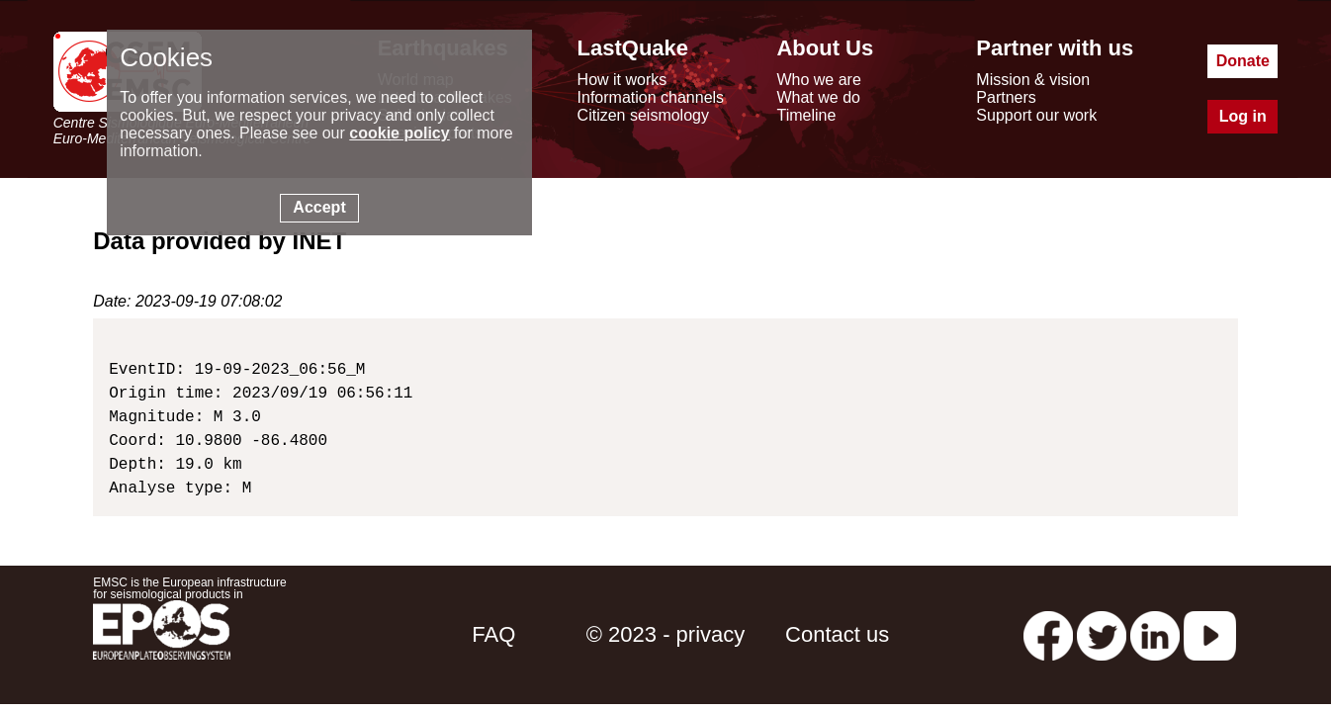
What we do (817, 97)
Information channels (651, 97)
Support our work (1036, 115)
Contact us (837, 634)
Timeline (806, 115)
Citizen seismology (643, 115)
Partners (1005, 97)
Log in (1243, 116)
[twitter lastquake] (1101, 634)
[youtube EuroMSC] (1210, 634)
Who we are (818, 79)
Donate (1243, 60)
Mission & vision (1033, 79)
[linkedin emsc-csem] (1155, 634)
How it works (622, 79)
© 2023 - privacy (666, 634)
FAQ (493, 634)
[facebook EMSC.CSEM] (1048, 634)
